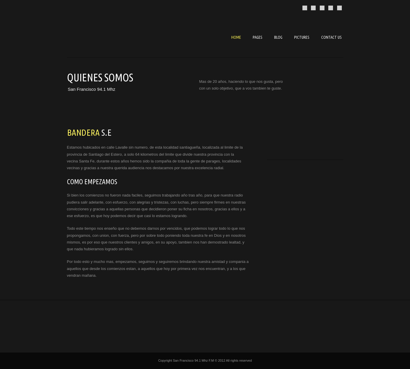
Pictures (301, 37)
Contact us (331, 37)
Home (236, 37)
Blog (278, 37)
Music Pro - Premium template (111, 38)
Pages (257, 37)
